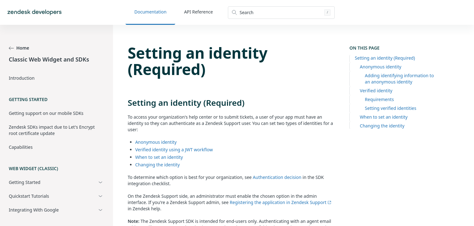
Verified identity (376, 91)
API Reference (198, 12)
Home (19, 48)
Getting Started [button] (24, 182)
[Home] (34, 12)
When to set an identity (383, 117)
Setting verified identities (390, 108)
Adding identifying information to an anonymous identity (399, 79)
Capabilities (21, 147)
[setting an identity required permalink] (124, 103)
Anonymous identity (380, 67)
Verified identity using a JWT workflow (174, 150)
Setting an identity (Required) (385, 58)
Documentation (150, 12)
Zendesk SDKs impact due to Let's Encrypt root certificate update (52, 130)
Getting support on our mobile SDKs (46, 113)
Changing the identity (382, 126)
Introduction (22, 78)
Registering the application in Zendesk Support (280, 202)
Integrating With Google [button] (34, 210)
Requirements (379, 99)
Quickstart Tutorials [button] (29, 196)
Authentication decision (277, 177)
